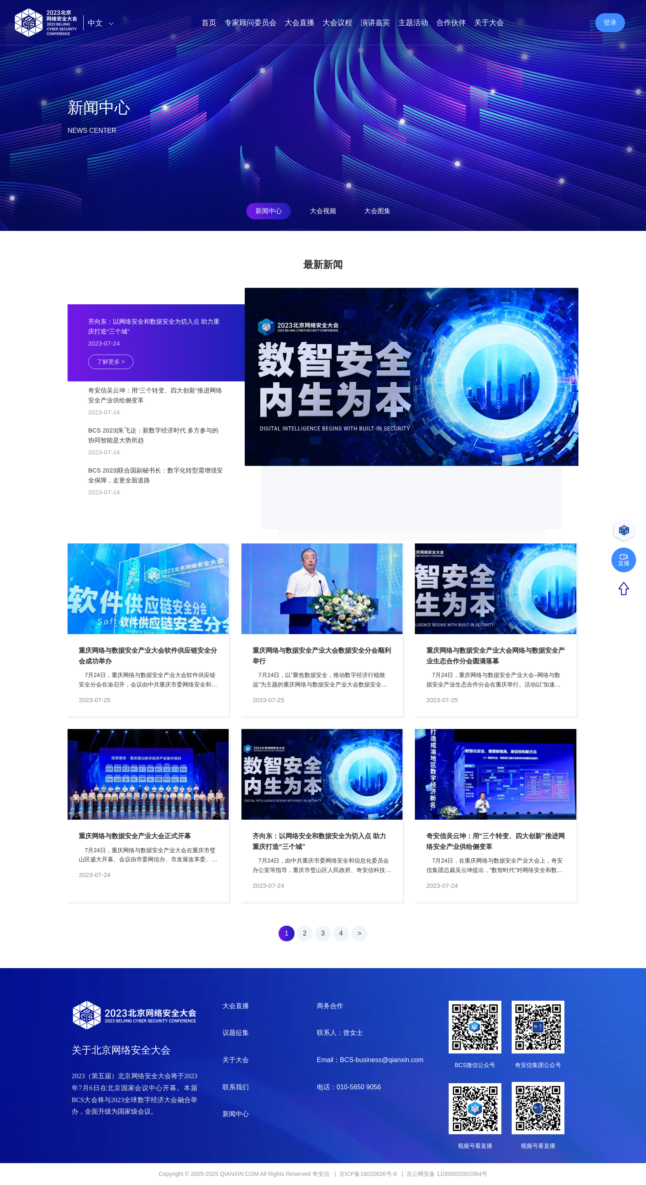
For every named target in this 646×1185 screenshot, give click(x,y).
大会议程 (337, 23)
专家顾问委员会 (250, 23)
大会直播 (299, 23)
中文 (103, 23)
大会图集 (377, 210)
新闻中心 (268, 210)
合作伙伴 (451, 23)
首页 (208, 23)
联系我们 (235, 1087)
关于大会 (489, 23)
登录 (610, 22)
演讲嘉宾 (375, 23)
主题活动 (413, 23)
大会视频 (323, 210)
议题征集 (235, 1032)
